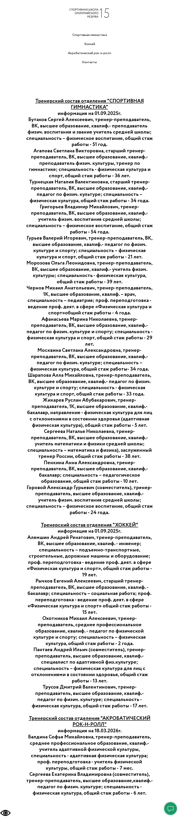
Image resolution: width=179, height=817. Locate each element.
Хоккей (89, 44)
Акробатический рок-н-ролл (89, 53)
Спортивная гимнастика (89, 35)
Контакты (89, 62)
